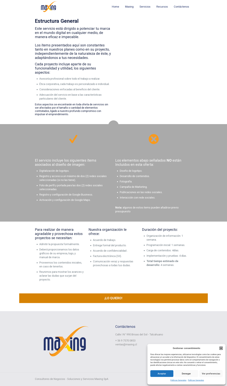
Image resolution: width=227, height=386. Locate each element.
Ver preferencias (211, 373)
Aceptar (162, 373)
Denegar (186, 373)
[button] (221, 348)
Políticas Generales (178, 380)
